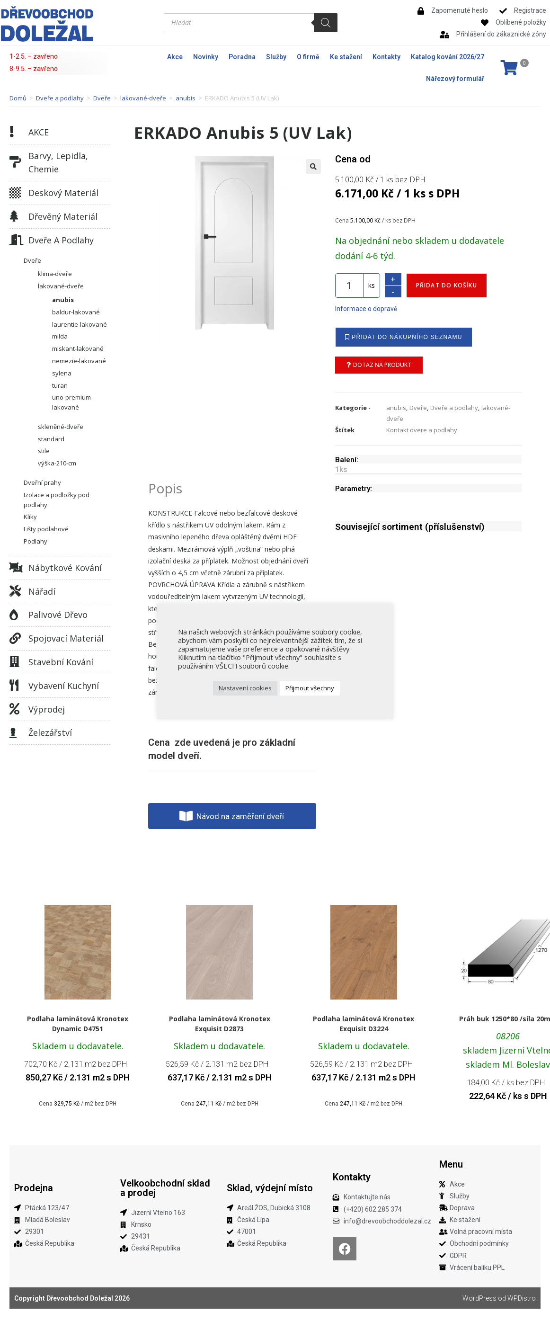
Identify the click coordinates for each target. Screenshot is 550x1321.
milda (60, 336)
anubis (185, 98)
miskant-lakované (78, 348)
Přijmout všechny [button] (309, 688)
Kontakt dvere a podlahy (421, 430)
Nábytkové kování (65, 567)
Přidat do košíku (446, 285)
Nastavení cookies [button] (245, 688)
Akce (175, 57)
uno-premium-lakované (72, 402)
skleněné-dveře (60, 426)
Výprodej (46, 709)
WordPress (479, 1298)
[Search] (325, 22)
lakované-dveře (143, 98)
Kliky (30, 516)
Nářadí (41, 591)
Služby (276, 57)
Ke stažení (346, 57)
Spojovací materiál (66, 638)
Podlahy (35, 541)
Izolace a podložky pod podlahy (56, 500)
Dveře (102, 98)
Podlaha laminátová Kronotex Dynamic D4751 (77, 1023)
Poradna (242, 57)
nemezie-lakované (79, 361)
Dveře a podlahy (60, 98)
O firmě (308, 57)
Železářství (50, 732)
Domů (18, 98)
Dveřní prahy (42, 482)
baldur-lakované (76, 312)
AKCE (38, 132)
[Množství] (349, 285)
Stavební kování (60, 662)
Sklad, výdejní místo (270, 1188)
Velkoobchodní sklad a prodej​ (165, 1188)
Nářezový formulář (455, 78)
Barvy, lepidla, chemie (58, 162)
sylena (61, 373)
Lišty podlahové (46, 529)
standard (51, 439)
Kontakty (386, 57)
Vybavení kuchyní (63, 685)
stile (44, 450)
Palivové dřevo (58, 614)
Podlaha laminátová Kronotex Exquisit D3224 (363, 1023)
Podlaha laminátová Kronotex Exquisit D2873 (219, 1023)
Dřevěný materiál (63, 216)
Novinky (205, 57)
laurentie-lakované (79, 324)
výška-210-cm (57, 463)
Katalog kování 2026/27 (447, 57)
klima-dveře (55, 273)
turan (60, 385)
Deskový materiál (63, 192)
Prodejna (33, 1188)
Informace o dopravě (366, 308)
